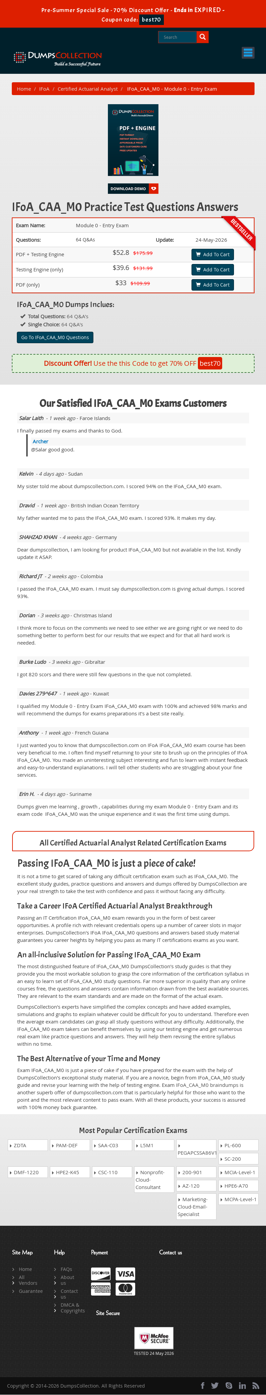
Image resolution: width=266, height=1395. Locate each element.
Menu (237, 53)
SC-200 (230, 1159)
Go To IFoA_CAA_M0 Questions (55, 337)
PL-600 (230, 1145)
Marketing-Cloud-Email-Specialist (193, 1207)
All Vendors (28, 1280)
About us (67, 1280)
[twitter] (215, 1386)
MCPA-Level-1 (238, 1199)
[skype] (229, 1386)
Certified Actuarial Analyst (88, 89)
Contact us (69, 1294)
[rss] (256, 1386)
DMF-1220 (24, 1172)
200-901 (190, 1172)
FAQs (66, 1269)
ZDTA (17, 1145)
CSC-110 (105, 1172)
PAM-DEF (64, 1145)
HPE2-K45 (65, 1172)
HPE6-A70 (234, 1186)
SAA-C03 (105, 1145)
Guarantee (29, 1291)
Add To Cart (213, 254)
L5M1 (145, 1145)
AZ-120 (189, 1186)
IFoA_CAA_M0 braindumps (207, 1085)
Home (24, 89)
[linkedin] (242, 1386)
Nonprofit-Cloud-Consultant (150, 1180)
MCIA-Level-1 (238, 1172)
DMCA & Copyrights (71, 1308)
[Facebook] (202, 1386)
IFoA (44, 89)
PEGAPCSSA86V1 (197, 1150)
